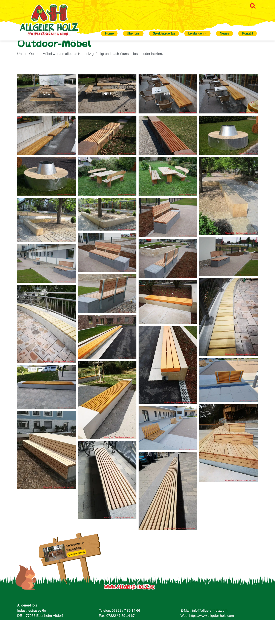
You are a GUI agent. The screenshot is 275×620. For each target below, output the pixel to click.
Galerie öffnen (76, 568)
